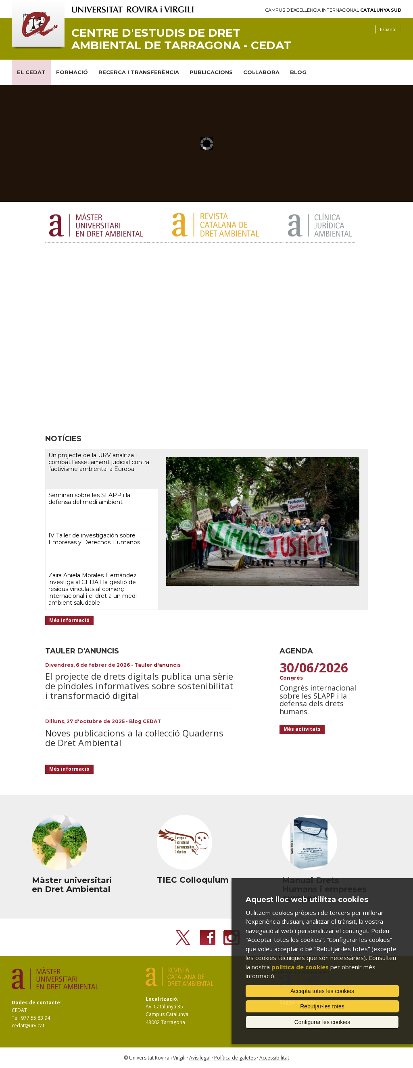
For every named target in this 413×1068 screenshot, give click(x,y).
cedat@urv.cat (28, 1025)
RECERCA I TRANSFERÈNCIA (138, 72)
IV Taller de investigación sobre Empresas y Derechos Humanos (94, 539)
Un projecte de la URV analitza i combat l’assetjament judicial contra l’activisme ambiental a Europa (98, 462)
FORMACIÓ (72, 72)
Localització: (162, 998)
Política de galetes (235, 1057)
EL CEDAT (31, 72)
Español (388, 29)
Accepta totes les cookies (322, 991)
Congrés (291, 678)
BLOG (298, 72)
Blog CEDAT (145, 721)
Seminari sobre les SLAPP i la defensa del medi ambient (89, 498)
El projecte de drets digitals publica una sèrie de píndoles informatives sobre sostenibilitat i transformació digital (139, 685)
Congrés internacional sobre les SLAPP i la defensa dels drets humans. (318, 699)
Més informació (69, 620)
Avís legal (200, 1057)
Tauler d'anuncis (157, 665)
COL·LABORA (261, 72)
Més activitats (302, 729)
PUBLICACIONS (211, 72)
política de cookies (300, 967)
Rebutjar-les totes (322, 1006)
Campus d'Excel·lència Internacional (333, 10)
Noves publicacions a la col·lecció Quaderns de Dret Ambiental (134, 738)
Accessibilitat (274, 1057)
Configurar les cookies (322, 1022)
